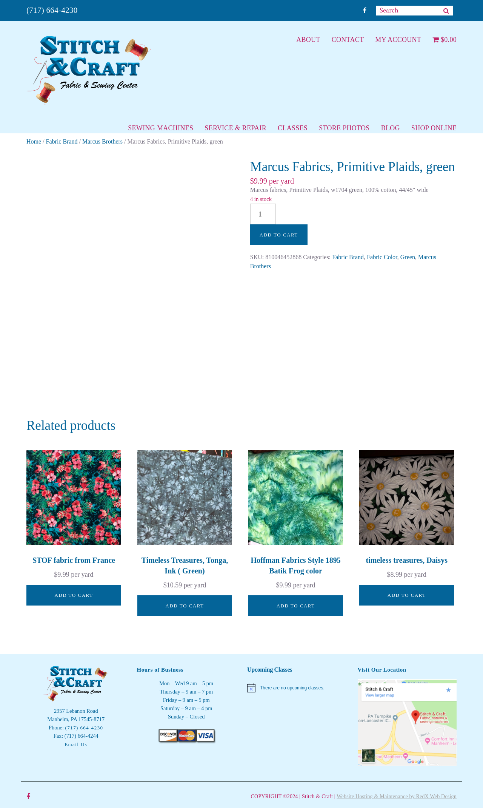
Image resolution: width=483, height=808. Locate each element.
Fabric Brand (62, 141)
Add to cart (279, 235)
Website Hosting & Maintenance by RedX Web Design (397, 796)
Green (407, 257)
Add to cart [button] (73, 595)
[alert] (296, 687)
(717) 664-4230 (51, 10)
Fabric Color (382, 257)
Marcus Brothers (102, 141)
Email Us (76, 744)
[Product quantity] (263, 214)
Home (33, 141)
